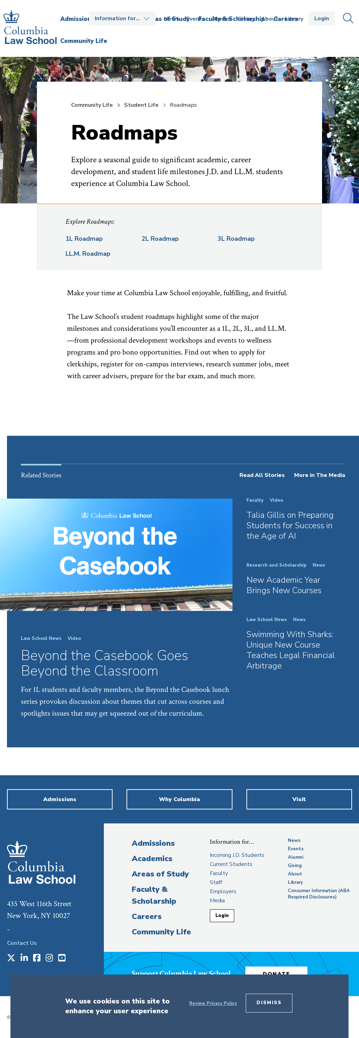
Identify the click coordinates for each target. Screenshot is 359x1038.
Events (195, 19)
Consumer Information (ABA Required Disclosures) (319, 894)
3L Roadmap (236, 238)
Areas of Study (160, 874)
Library (294, 19)
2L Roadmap (160, 238)
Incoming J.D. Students (237, 855)
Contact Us (22, 943)
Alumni (221, 19)
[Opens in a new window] (11, 958)
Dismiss (269, 1003)
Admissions (153, 843)
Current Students (231, 864)
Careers (146, 916)
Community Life (92, 105)
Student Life (141, 105)
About (269, 19)
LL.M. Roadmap (88, 253)
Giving (246, 19)
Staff (216, 882)
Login (321, 18)
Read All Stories (262, 475)
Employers (223, 891)
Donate (277, 973)
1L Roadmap (84, 238)
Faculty (219, 873)
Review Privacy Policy (213, 1003)
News (172, 19)
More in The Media (319, 475)
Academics (152, 858)
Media (217, 900)
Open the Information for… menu (122, 18)
